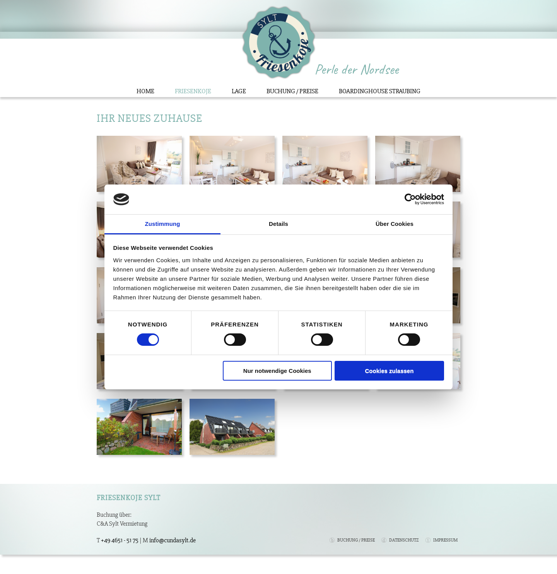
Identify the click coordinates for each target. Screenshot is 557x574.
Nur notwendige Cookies (277, 370)
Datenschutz (404, 540)
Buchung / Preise (292, 91)
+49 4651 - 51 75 (119, 540)
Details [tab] (278, 223)
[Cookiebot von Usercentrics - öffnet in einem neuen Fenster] (410, 199)
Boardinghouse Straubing (379, 91)
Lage (239, 91)
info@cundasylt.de (172, 540)
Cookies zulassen (389, 370)
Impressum (445, 540)
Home (145, 91)
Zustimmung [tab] (162, 223)
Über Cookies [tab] (394, 223)
